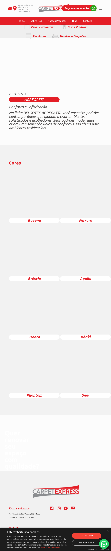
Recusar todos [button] (86, 542)
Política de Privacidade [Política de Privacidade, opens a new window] (50, 548)
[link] (79, 8)
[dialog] (55, 539)
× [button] (108, 531)
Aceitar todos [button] (86, 536)
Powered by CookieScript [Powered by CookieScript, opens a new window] (98, 549)
